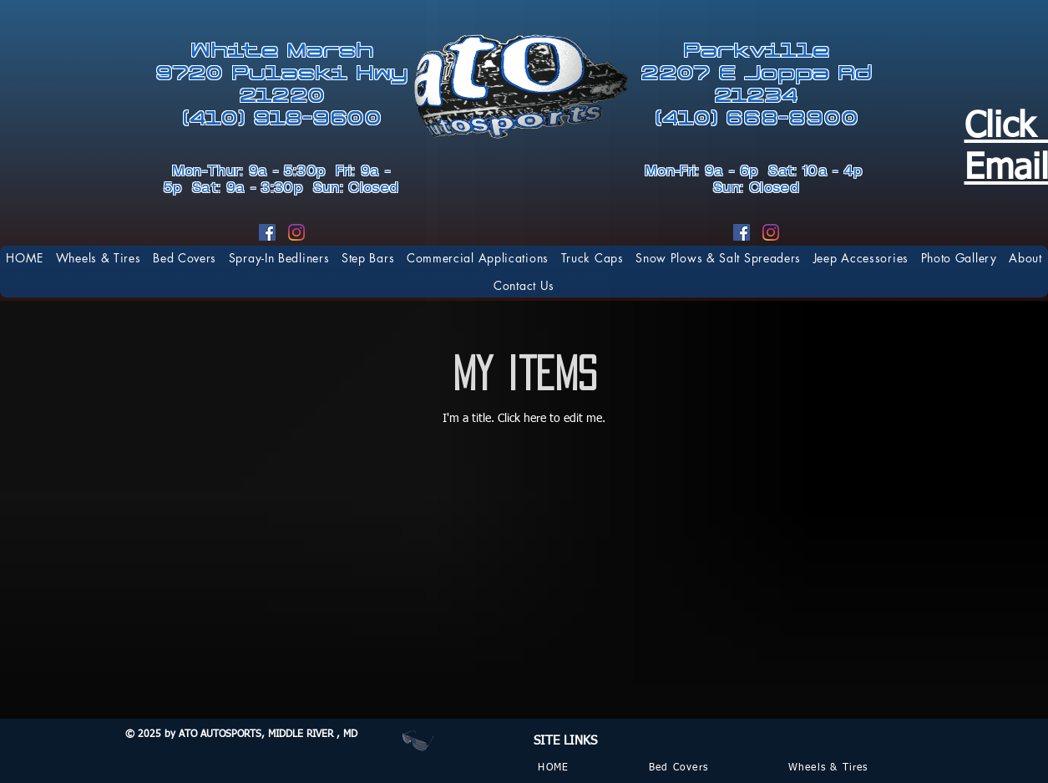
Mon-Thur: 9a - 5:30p (254, 171)
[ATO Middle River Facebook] (267, 232)
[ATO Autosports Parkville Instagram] (770, 232)
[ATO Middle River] (296, 232)
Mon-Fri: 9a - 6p (706, 171)
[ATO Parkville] (741, 232)
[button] (592, 258)
